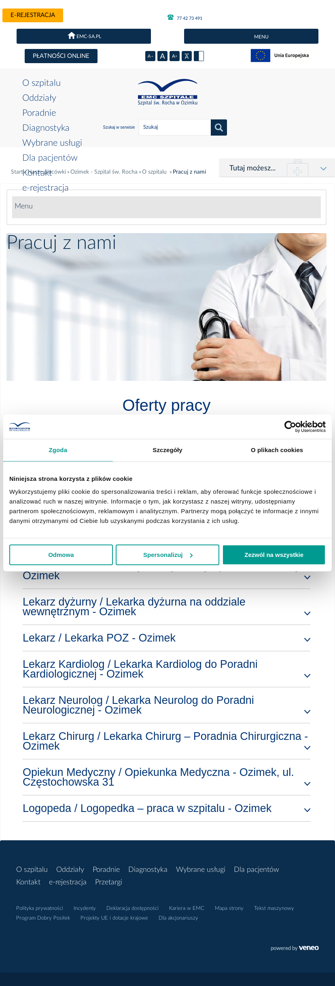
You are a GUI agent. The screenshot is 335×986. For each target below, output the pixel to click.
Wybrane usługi (52, 142)
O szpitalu (41, 83)
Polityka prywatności (39, 908)
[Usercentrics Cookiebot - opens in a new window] (290, 427)
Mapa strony (229, 908)
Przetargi (108, 882)
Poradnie (39, 112)
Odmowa (61, 554)
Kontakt (37, 172)
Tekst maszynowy (274, 908)
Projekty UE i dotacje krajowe (114, 918)
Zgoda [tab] (58, 449)
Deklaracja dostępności (132, 908)
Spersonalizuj (168, 554)
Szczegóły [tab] (167, 449)
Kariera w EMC (186, 908)
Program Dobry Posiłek (43, 918)
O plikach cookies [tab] (277, 449)
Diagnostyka (46, 127)
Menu (24, 206)
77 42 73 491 (185, 17)
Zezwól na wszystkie (273, 554)
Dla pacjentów (50, 157)
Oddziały (39, 98)
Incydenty (85, 908)
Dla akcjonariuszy (178, 918)
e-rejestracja (33, 15)
